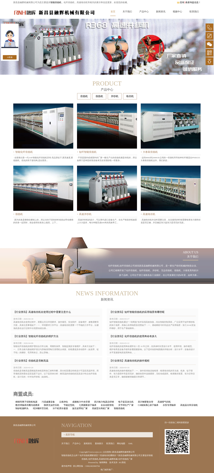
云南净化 (63, 402)
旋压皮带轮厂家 (80, 408)
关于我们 (127, 11)
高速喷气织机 (164, 402)
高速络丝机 (149, 214)
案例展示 (99, 443)
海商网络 (103, 462)
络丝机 (130, 96)
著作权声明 (66, 466)
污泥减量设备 (48, 402)
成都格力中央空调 (81, 402)
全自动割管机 (107, 405)
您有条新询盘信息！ (189, 2)
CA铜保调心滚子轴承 (148, 405)
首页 (113, 11)
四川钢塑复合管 (145, 402)
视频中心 (177, 11)
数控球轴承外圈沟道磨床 (27, 405)
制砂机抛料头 (22, 408)
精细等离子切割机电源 (26, 402)
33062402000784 (92, 466)
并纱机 (114, 96)
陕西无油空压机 (51, 405)
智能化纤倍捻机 (24, 152)
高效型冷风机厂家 (100, 408)
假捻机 (99, 96)
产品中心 (144, 11)
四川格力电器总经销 (104, 402)
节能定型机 (69, 405)
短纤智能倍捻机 (88, 152)
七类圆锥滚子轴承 (87, 405)
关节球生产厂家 (126, 405)
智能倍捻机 (55, 2)
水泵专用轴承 (169, 405)
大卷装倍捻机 (150, 152)
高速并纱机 (85, 214)
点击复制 (107, 452)
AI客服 (10, 57)
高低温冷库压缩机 (189, 405)
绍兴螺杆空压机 (40, 408)
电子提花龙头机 (126, 402)
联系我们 (194, 11)
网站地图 (121, 443)
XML (130, 443)
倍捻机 (84, 96)
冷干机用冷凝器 (60, 408)
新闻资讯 (160, 11)
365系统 (122, 462)
